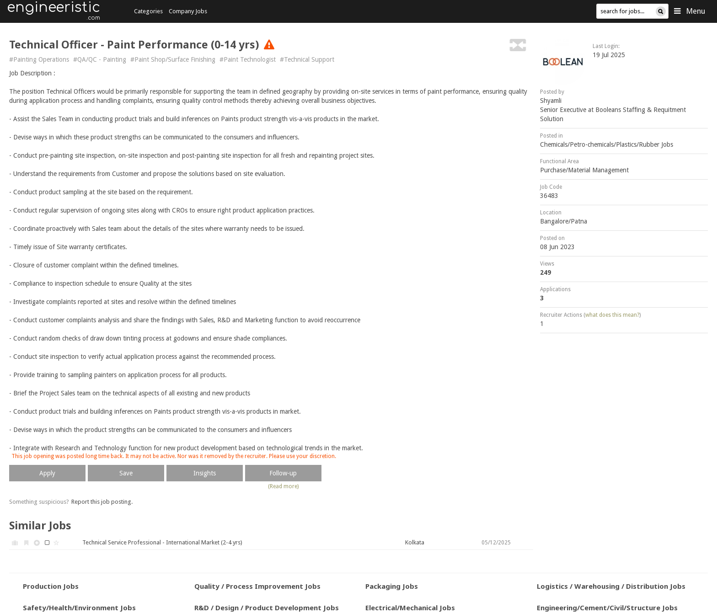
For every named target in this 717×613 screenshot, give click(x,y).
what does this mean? (612, 315)
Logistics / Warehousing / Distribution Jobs (611, 586)
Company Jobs (188, 11)
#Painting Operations (39, 59)
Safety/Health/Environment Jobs (79, 607)
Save (126, 473)
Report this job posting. (102, 501)
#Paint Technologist (247, 59)
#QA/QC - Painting (99, 59)
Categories (148, 11)
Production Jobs (51, 586)
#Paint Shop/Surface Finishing (172, 59)
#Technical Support (307, 59)
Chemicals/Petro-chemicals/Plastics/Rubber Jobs (606, 144)
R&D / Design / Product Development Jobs (266, 607)
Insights (204, 473)
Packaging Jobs (391, 586)
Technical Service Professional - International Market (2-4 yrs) (162, 542)
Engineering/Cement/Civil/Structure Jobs (607, 607)
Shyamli (551, 100)
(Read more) (283, 486)
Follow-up (283, 473)
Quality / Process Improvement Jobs (257, 586)
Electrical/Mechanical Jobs (410, 607)
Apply (47, 473)
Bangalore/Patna (563, 221)
